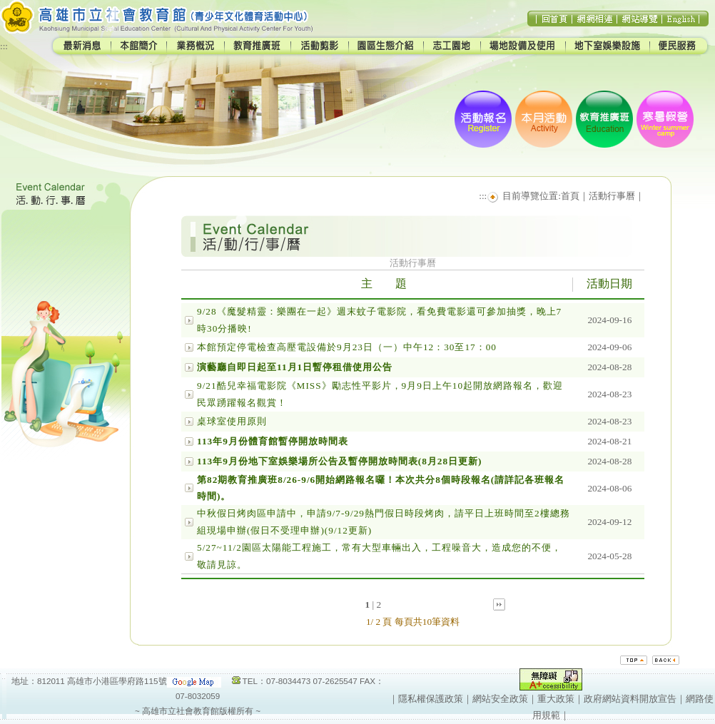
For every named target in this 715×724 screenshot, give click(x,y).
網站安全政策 (500, 698)
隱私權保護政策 (430, 698)
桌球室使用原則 (232, 421)
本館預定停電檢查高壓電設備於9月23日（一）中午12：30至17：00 (347, 347)
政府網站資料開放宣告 (630, 698)
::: (4, 46)
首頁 (570, 195)
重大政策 (555, 698)
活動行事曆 (612, 195)
